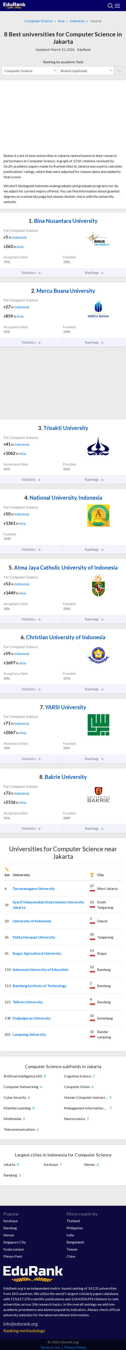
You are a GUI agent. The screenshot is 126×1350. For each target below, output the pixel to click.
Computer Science (38, 21)
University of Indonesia (32, 921)
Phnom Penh (12, 1256)
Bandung (10, 1228)
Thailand (73, 1221)
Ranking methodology (24, 1330)
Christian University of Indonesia (63, 637)
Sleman (8, 1235)
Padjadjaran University (32, 1018)
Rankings (94, 272)
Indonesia (77, 21)
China (70, 1256)
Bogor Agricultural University (37, 953)
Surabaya (10, 1221)
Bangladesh (75, 1242)
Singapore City (14, 1242)
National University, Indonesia (63, 497)
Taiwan (71, 1249)
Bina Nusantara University (63, 221)
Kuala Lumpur (13, 1249)
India (70, 1235)
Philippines (74, 1228)
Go (119, 70)
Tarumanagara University (34, 888)
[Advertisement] (63, 118)
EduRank (84, 49)
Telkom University (28, 1002)
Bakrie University (63, 777)
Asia (61, 21)
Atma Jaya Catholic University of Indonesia (63, 567)
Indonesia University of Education (40, 969)
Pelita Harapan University (34, 937)
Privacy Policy (75, 1347)
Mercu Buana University (63, 290)
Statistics (31, 272)
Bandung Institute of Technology (39, 986)
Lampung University (29, 1034)
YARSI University (63, 707)
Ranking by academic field (63, 62)
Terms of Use (50, 1347)
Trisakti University (63, 428)
